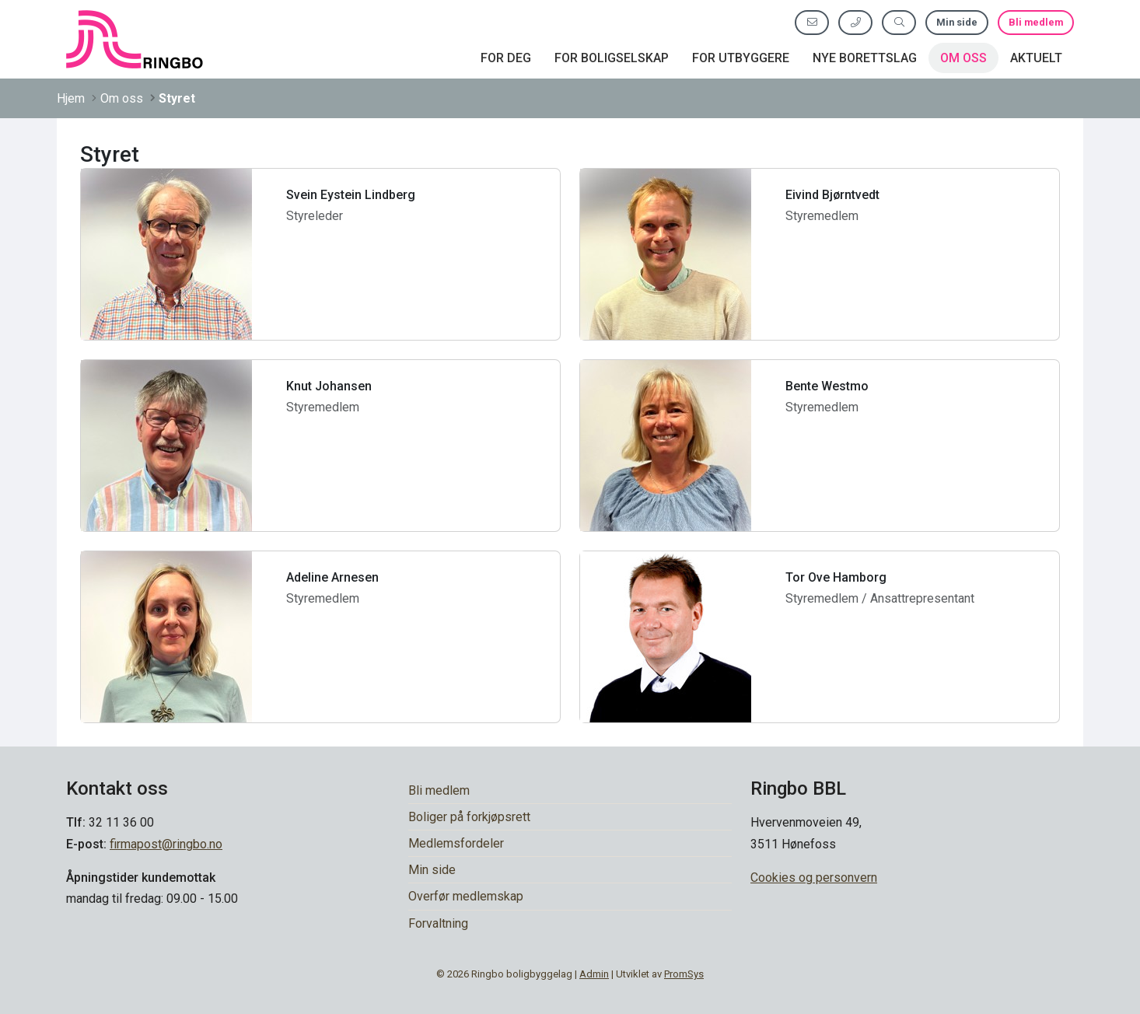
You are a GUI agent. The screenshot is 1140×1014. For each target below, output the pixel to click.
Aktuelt (1036, 58)
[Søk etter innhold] (899, 22)
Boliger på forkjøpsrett (469, 816)
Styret (177, 98)
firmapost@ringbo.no (166, 844)
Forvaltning (438, 923)
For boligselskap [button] (611, 58)
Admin (594, 974)
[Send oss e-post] (812, 22)
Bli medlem (1036, 22)
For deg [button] (506, 58)
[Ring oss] (855, 22)
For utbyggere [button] (740, 58)
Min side (956, 22)
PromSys (684, 974)
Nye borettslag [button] (865, 58)
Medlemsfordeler (456, 843)
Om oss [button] (963, 58)
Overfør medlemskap (465, 896)
